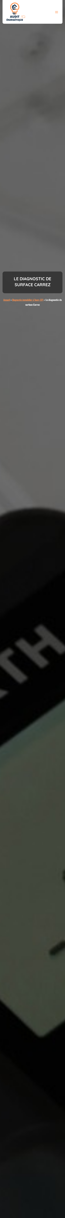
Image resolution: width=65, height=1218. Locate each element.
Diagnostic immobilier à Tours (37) (27, 300)
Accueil (6, 300)
